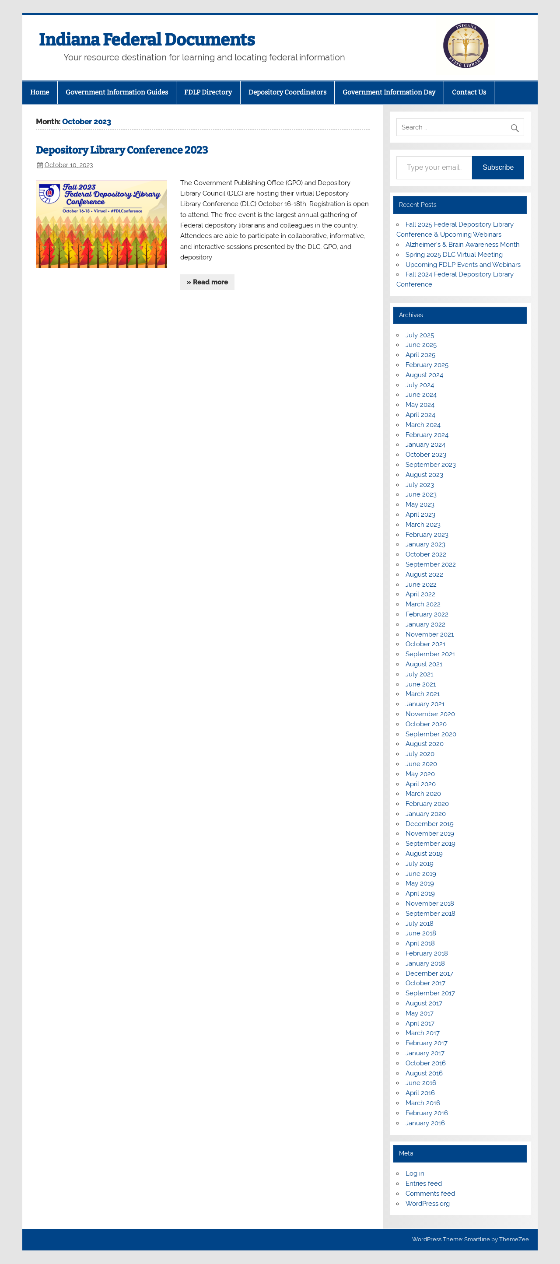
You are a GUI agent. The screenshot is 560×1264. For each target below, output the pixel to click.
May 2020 (420, 774)
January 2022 (425, 624)
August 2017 (424, 1003)
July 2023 (420, 485)
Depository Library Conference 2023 (122, 150)
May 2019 (420, 883)
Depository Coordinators (287, 92)
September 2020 (431, 734)
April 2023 (420, 514)
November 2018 (430, 903)
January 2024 (425, 444)
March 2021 (423, 694)
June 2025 (421, 345)
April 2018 (420, 943)
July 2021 (419, 674)
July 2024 (420, 385)
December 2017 (429, 973)
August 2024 (424, 375)
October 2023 (426, 455)
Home (39, 92)
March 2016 (423, 1103)
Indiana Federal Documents (147, 40)
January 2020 (426, 814)
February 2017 (427, 1043)
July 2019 (420, 864)
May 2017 (420, 1013)
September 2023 (431, 465)
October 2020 (426, 724)
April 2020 (421, 784)
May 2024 (420, 405)
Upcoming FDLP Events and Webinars (463, 265)
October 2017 (425, 983)
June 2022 (421, 584)
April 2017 (420, 1023)
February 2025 (427, 365)
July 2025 (420, 335)
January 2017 (425, 1053)
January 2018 (425, 963)
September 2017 (430, 993)
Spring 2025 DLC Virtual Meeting (454, 255)
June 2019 (421, 874)
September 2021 (430, 654)
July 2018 (420, 924)
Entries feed (424, 1183)
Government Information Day (389, 92)
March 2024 (423, 425)
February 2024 (427, 435)
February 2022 (427, 614)
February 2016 (427, 1113)
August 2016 (424, 1073)
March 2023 (423, 525)
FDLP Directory (208, 92)
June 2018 (421, 933)
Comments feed (430, 1193)
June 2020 (421, 764)
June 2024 (421, 395)
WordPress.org (428, 1204)
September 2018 (430, 913)
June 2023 (421, 494)
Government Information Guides (117, 92)
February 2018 (427, 953)
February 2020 (427, 804)
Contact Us (469, 92)
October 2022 (426, 554)
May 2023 (420, 504)
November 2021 (430, 634)
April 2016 (420, 1093)
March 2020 (423, 794)
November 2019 (430, 833)
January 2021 (425, 704)
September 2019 (430, 843)
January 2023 (425, 544)
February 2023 (427, 535)
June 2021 (421, 684)
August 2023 (424, 475)
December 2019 (430, 824)
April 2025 (420, 355)
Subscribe (498, 167)
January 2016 (425, 1123)
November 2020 (430, 714)
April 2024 (420, 415)
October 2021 (425, 644)
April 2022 (420, 594)
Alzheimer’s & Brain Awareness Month (463, 245)
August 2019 (424, 854)
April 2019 (420, 893)
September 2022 (431, 564)
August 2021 (424, 664)
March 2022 (423, 604)
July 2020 (420, 754)
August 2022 (424, 574)
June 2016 (421, 1083)
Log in (415, 1173)
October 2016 (426, 1063)
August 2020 (425, 744)
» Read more (207, 282)
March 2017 (423, 1033)
